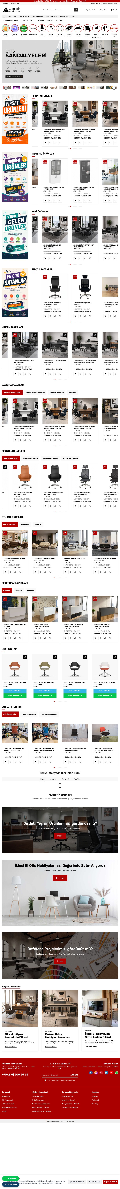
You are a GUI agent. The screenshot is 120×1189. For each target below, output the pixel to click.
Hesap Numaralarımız (110, 3)
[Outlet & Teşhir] (114, 30)
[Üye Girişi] (103, 10)
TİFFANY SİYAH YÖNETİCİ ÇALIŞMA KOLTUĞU (72, 304)
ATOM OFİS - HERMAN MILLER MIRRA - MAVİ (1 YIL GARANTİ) (74, 749)
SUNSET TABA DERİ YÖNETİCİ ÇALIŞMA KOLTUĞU (14, 493)
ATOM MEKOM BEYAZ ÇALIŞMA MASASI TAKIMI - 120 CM (44, 130)
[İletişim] (6, 3)
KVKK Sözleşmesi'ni (53, 1162)
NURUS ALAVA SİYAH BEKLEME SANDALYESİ (104, 683)
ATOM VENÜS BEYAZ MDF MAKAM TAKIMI (72, 246)
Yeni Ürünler (12, 16)
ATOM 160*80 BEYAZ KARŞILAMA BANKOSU (15, 626)
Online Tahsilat (95, 3)
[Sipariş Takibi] (15, 3)
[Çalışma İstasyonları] (60, 30)
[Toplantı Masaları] (69, 30)
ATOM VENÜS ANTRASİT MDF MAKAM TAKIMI (104, 246)
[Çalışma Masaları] (51, 30)
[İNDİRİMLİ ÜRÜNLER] (15, 177)
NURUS (6, 686)
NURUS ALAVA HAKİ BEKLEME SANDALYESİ (74, 683)
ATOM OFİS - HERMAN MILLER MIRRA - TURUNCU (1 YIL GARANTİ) (44, 750)
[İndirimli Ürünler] (15, 30)
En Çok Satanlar (51, 16)
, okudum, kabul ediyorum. (60, 1162)
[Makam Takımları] (78, 30)
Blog (73, 16)
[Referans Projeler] (60, 1028)
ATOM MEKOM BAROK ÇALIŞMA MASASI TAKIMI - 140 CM (104, 427)
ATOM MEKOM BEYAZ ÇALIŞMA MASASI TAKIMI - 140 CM (74, 130)
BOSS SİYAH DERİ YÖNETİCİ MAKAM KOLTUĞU (73, 493)
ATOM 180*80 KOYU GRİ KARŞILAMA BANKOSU (102, 626)
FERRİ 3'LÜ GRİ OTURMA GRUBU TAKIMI (104, 559)
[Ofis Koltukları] (42, 30)
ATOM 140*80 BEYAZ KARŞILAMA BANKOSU (41, 626)
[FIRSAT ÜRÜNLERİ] (15, 119)
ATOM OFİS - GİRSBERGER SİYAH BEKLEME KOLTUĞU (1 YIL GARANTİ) (105, 750)
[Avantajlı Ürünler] (24, 30)
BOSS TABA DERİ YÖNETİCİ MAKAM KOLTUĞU (43, 493)
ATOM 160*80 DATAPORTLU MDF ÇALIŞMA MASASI (45, 188)
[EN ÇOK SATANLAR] (15, 292)
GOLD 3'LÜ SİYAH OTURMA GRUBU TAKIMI (13, 559)
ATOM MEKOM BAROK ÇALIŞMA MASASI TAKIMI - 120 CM (104, 130)
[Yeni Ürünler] (6, 30)
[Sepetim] (114, 10)
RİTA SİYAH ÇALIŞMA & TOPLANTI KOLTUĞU (41, 304)
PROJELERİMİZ (28, 20)
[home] (4, 16)
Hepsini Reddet (94, 1182)
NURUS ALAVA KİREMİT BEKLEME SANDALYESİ (45, 683)
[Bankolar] (105, 29)
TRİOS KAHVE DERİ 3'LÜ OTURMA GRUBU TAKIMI (45, 559)
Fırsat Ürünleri (38, 16)
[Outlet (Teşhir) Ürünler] (60, 831)
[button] (6, 88)
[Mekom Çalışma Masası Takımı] (60, 61)
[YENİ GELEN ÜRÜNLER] (15, 234)
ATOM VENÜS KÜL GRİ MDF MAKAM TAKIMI (43, 246)
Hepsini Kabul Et (110, 1182)
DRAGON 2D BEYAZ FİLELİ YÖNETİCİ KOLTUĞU (102, 493)
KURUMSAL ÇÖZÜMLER (45, 20)
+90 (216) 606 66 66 (15, 1156)
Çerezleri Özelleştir (77, 1182)
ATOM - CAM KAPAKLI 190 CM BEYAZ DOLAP (74, 188)
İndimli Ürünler (25, 16)
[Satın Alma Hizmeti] (60, 930)
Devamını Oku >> (11, 1129)
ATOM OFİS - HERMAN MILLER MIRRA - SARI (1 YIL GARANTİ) (14, 749)
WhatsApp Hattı (15, 696)
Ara (76, 10)
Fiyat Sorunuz (15, 691)
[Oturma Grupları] (87, 30)
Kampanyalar (64, 16)
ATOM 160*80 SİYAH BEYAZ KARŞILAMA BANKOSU (73, 626)
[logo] (12, 10)
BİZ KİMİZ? (60, 20)
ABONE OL (74, 1157)
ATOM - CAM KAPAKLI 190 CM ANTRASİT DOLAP (104, 188)
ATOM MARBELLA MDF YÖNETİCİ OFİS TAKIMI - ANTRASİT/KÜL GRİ (105, 362)
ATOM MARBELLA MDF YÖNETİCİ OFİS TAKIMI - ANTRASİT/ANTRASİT (75, 362)
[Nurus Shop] (33, 29)
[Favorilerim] (91, 10)
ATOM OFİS (67, 364)
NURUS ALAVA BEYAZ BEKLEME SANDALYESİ (14, 683)
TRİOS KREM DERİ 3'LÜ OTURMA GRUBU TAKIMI (75, 559)
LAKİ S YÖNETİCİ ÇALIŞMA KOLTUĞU (102, 304)
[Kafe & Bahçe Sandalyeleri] (96, 31)
